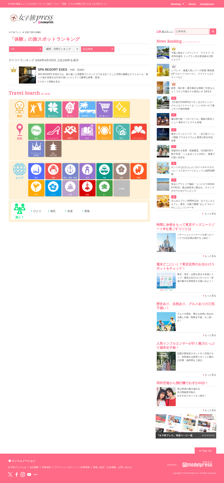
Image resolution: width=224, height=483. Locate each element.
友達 (70, 211)
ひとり (37, 211)
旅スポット (167, 31)
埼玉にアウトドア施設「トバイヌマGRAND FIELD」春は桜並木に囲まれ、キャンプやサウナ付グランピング (192, 187)
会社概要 (34, 467)
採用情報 (85, 467)
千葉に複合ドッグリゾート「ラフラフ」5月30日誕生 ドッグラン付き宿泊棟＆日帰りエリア (192, 56)
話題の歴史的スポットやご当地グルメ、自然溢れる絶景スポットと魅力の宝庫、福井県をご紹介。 (195, 357)
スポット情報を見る (50, 81)
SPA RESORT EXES (52, 69)
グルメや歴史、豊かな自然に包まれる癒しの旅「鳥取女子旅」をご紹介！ (195, 317)
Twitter (10, 474)
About (192, 4)
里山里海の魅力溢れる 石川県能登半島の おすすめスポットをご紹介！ (192, 392)
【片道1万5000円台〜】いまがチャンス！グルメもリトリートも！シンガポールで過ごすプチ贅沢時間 (193, 105)
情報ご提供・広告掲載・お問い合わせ (112, 467)
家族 (87, 211)
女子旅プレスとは (17, 467)
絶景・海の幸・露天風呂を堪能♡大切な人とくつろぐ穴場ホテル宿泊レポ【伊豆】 (193, 90)
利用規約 (46, 467)
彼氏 (53, 211)
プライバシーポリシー (65, 467)
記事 (159, 31)
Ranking (177, 3)
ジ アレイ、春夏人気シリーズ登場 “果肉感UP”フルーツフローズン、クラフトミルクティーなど (192, 74)
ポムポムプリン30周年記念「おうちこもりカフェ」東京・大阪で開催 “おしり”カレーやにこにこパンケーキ (193, 204)
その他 (121, 189)
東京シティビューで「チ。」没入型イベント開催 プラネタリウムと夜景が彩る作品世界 (193, 137)
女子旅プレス (15, 32)
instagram (22, 474)
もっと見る (210, 213)
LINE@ (35, 474)
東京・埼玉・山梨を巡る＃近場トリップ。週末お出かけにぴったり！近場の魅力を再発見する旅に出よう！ (195, 277)
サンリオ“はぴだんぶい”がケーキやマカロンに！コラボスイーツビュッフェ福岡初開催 (193, 170)
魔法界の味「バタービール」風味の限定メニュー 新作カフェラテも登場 (193, 121)
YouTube (29, 474)
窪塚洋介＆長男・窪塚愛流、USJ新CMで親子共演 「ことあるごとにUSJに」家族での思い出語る (193, 154)
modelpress (207, 4)
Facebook (16, 474)
